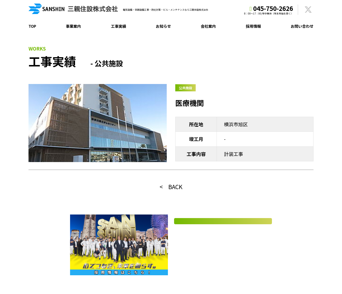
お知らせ (163, 26)
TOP (32, 26)
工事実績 (118, 26)
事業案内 (73, 26)
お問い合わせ (302, 26)
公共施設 (185, 87)
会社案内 (208, 26)
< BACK (171, 186)
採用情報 (253, 26)
